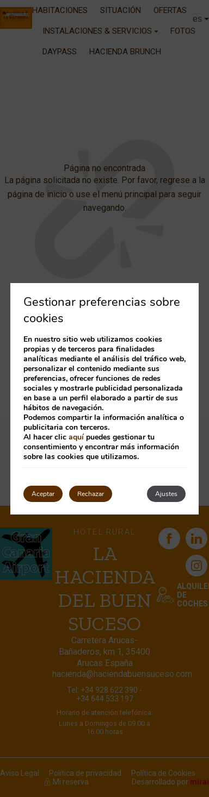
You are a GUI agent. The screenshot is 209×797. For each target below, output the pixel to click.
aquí (76, 437)
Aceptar (43, 494)
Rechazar (90, 494)
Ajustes (166, 494)
